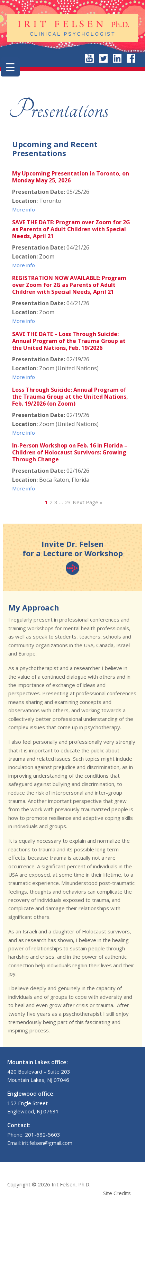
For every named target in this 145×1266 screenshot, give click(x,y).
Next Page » (87, 502)
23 (68, 502)
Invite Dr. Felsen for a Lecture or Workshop (72, 557)
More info (23, 209)
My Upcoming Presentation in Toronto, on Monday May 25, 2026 (70, 177)
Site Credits (117, 1193)
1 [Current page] (46, 502)
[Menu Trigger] (10, 66)
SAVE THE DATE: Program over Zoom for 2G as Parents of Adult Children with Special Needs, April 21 (71, 229)
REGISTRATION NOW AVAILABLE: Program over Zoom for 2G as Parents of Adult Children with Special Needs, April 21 (69, 285)
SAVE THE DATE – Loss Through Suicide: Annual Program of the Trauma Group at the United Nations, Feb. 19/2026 (69, 341)
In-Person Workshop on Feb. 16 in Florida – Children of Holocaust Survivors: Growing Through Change (69, 452)
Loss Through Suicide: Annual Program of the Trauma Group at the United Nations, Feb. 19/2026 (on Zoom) (70, 396)
